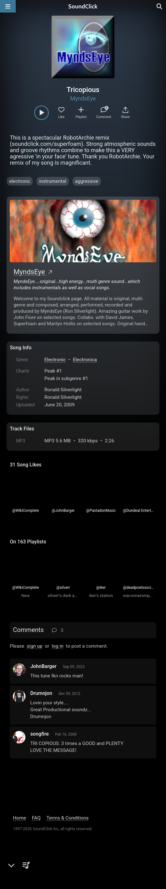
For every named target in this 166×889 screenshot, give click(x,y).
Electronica (85, 359)
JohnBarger (43, 666)
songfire (39, 734)
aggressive (86, 181)
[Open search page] (159, 6)
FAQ (36, 818)
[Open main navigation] (8, 6)
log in (57, 646)
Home (19, 818)
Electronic (55, 359)
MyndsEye (83, 98)
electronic (19, 181)
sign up (34, 646)
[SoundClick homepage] (83, 6)
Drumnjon (41, 693)
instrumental (52, 181)
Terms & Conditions (68, 818)
